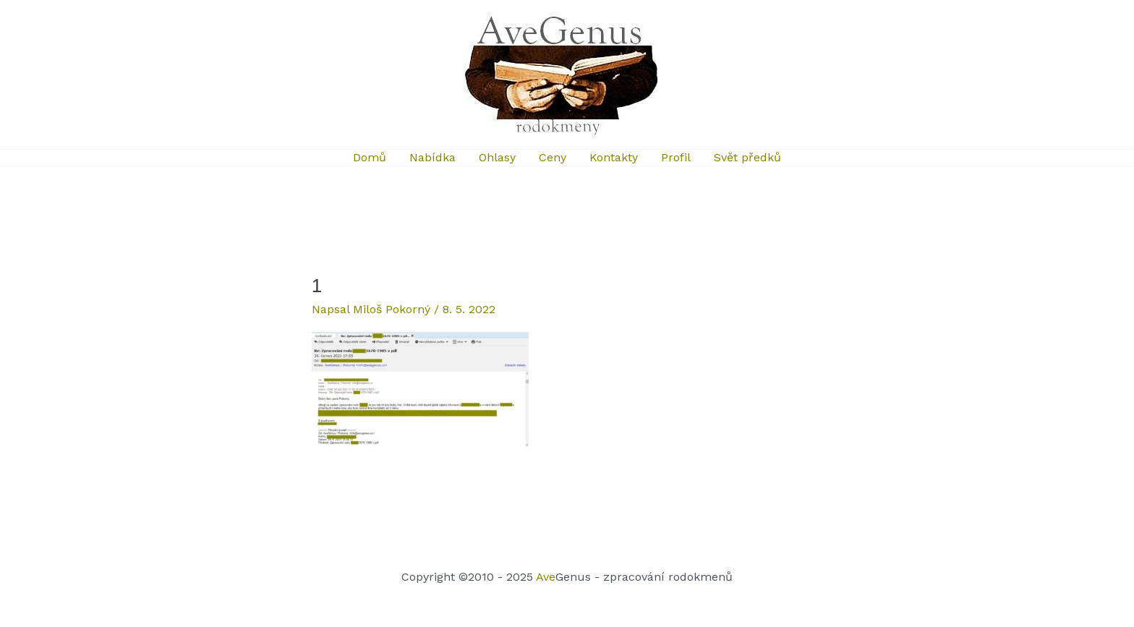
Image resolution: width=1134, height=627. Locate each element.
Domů (369, 157)
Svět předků (747, 157)
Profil (676, 157)
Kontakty (613, 157)
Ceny (552, 157)
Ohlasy (497, 157)
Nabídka (432, 157)
